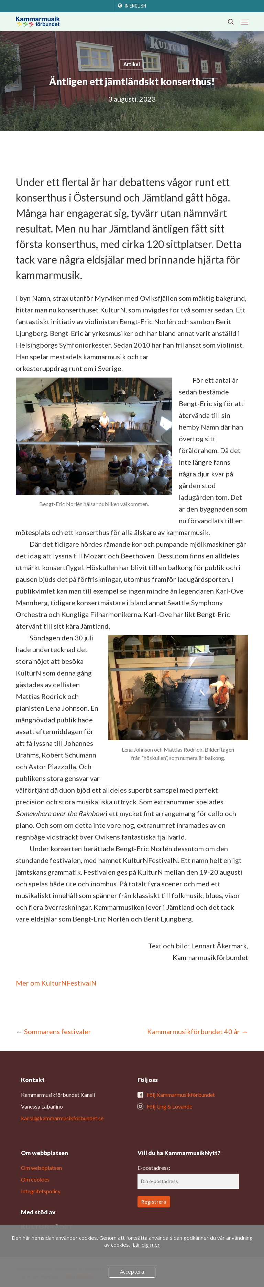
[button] (244, 21)
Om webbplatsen (41, 1167)
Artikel (131, 64)
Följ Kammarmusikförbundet (181, 1094)
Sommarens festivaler (57, 1031)
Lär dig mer (146, 1244)
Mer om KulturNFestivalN (56, 983)
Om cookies (35, 1179)
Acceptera (132, 1271)
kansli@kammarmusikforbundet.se (62, 1118)
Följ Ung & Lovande (169, 1106)
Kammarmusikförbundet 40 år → (197, 1031)
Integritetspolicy (40, 1191)
